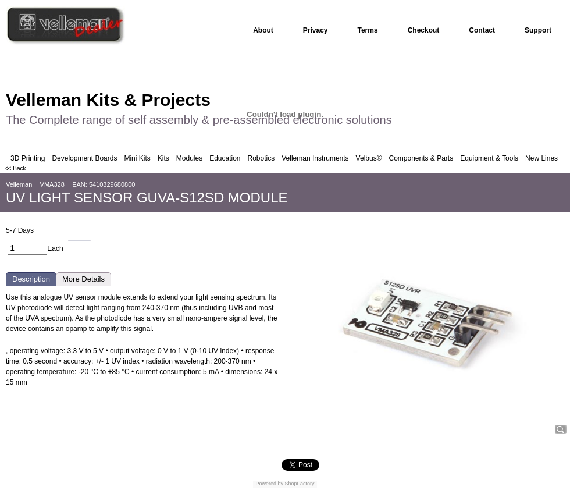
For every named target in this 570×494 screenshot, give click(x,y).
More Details (83, 279)
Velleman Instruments (315, 158)
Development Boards (84, 158)
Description (31, 279)
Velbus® (369, 158)
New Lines (541, 158)
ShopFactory (299, 483)
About (263, 30)
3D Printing (27, 158)
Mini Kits (137, 158)
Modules (189, 158)
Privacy (315, 30)
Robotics (261, 158)
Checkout (424, 30)
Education (224, 158)
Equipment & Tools (489, 158)
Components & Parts (421, 158)
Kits (163, 158)
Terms (368, 30)
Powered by (269, 483)
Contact (482, 30)
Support (538, 30)
